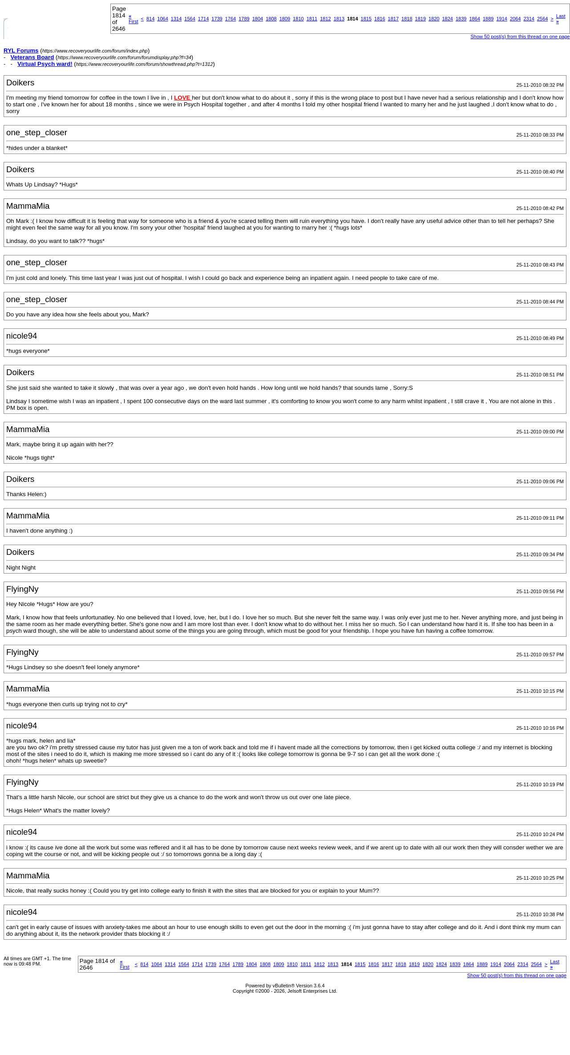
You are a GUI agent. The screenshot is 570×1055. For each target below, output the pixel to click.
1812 (325, 18)
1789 (244, 18)
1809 (284, 18)
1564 (189, 18)
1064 (162, 18)
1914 (501, 18)
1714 (203, 18)
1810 (298, 18)
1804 (257, 18)
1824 (447, 18)
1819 (420, 18)
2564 (542, 18)
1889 (488, 18)
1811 (312, 18)
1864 (474, 18)
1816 (379, 18)
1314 (176, 18)
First (133, 18)
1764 (230, 18)
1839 (461, 18)
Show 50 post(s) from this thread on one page (520, 36)
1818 (406, 18)
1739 (216, 18)
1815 (366, 18)
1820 (434, 18)
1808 (271, 18)
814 (150, 18)
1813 (339, 18)
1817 (393, 18)
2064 (515, 18)
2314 (528, 18)
